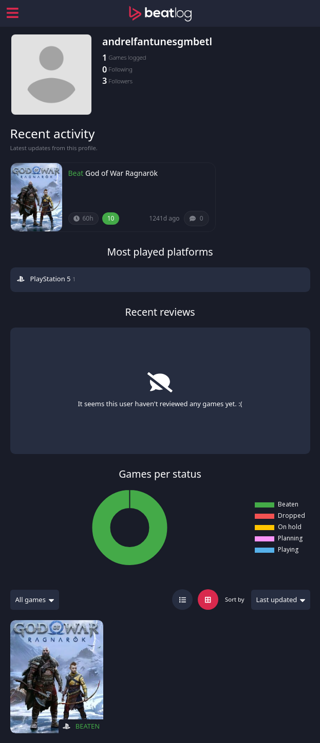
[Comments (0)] (196, 218)
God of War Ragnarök (121, 173)
